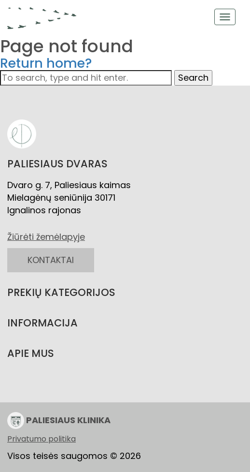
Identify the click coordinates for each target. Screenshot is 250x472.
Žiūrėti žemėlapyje (46, 237)
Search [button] (193, 78)
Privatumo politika (41, 439)
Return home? (46, 63)
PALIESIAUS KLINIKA (59, 420)
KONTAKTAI (51, 260)
